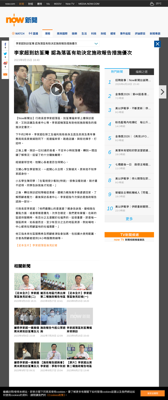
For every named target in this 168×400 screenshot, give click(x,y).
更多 (129, 219)
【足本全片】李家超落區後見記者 (36, 245)
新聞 (21, 3)
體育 (39, 3)
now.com (10, 3)
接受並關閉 (152, 393)
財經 (30, 3)
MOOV (58, 3)
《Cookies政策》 (55, 395)
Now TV (70, 3)
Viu (48, 3)
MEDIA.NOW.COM (89, 3)
